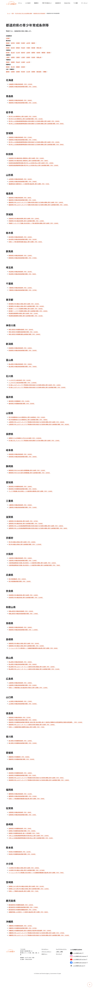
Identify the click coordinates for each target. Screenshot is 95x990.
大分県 (28, 72)
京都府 (18, 57)
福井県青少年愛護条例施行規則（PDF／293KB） (22, 403)
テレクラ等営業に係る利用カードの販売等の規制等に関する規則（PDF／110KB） (31, 491)
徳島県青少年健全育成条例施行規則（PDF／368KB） (23, 720)
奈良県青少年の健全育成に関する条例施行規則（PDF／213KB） (26, 597)
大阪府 (23, 57)
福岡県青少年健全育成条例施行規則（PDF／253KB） (23, 796)
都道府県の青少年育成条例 (39, 13)
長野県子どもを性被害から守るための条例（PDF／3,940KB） (25, 438)
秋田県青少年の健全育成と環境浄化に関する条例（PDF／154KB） (27, 158)
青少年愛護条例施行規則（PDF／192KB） (20, 581)
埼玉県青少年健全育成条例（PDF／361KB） (21, 271)
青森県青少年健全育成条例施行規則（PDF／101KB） (23, 103)
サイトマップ (59, 954)
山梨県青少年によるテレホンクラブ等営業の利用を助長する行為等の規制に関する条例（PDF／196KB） (37, 422)
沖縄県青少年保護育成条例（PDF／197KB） (21, 926)
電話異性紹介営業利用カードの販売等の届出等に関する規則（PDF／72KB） (29, 184)
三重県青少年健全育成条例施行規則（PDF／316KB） (23, 507)
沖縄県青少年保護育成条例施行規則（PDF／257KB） (23, 928)
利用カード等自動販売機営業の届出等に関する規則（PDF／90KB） (27, 798)
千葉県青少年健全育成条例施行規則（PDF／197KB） (23, 290)
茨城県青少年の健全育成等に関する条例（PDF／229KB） (24, 218)
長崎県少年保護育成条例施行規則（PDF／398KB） (22, 831)
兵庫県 (28, 57)
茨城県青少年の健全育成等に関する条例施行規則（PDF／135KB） (27, 221)
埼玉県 (23, 48)
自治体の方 (58, 3)
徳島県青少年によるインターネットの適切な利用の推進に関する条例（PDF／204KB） (32, 724)
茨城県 (8, 48)
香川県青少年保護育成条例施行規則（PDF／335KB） (23, 743)
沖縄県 (44, 72)
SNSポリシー (44, 954)
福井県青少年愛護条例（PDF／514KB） (19, 401)
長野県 (33, 52)
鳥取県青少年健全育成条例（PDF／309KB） (21, 627)
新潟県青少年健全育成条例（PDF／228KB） (21, 348)
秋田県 (23, 43)
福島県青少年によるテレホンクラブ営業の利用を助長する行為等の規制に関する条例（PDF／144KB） (36, 202)
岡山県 (18, 62)
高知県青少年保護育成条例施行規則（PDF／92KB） (23, 775)
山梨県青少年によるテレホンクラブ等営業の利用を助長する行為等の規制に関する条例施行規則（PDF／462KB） (39, 424)
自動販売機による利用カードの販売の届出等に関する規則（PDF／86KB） (29, 912)
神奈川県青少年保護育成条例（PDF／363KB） (21, 329)
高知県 (23, 67)
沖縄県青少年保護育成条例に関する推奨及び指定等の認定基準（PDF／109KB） (30, 930)
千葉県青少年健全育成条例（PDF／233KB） (21, 288)
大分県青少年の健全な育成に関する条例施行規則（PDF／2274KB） (27, 870)
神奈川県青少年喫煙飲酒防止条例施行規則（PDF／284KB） (25, 334)
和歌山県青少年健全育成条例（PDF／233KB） (21, 611)
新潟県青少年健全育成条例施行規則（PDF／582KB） (23, 350)
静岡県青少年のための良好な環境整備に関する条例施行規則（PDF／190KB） (30, 473)
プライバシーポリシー (46, 951)
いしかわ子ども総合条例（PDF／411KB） (20, 380)
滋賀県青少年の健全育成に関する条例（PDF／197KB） (24, 521)
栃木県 (13, 48)
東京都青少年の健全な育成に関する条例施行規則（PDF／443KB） (27, 306)
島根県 (13, 62)
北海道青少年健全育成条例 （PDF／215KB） (21, 84)
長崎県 (18, 72)
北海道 (8, 38)
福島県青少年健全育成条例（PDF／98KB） (20, 197)
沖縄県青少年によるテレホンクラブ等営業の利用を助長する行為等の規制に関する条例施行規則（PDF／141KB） (39, 935)
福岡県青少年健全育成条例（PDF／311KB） (21, 794)
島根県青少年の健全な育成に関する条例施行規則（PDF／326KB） (27, 646)
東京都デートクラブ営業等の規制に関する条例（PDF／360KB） (26, 308)
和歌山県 (39, 57)
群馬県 (18, 48)
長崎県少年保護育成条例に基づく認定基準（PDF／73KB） (24, 833)
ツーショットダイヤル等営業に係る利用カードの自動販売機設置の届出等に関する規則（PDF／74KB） (36, 872)
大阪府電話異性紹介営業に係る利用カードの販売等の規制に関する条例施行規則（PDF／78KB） (35, 565)
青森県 (8, 43)
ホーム (20, 3)
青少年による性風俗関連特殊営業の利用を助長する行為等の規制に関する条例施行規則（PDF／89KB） (36, 144)
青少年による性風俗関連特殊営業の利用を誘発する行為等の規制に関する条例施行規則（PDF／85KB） (36, 123)
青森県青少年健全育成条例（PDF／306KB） (21, 100)
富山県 (13, 52)
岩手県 (13, 43)
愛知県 (48, 52)
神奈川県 (39, 48)
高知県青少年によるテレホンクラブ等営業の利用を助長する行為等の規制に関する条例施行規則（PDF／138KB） (39, 780)
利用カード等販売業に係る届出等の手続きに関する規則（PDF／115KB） (28, 687)
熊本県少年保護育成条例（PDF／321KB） (20, 852)
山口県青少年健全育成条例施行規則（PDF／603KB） (23, 704)
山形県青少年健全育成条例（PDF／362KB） (21, 179)
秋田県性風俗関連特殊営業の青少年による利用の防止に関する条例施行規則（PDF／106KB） (34, 165)
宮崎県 (33, 72)
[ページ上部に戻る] (89, 984)
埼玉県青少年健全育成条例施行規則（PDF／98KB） (23, 274)
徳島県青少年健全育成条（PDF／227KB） (20, 717)
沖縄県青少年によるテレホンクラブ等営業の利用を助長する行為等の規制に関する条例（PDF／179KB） (37, 933)
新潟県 (8, 52)
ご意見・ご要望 (59, 951)
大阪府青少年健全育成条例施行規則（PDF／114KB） (23, 560)
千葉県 (28, 48)
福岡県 (8, 72)
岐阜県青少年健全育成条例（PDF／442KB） (21, 454)
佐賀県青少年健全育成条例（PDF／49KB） (20, 812)
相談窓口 (36, 3)
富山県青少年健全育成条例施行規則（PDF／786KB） (23, 366)
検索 (76, 3)
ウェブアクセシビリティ (61, 949)
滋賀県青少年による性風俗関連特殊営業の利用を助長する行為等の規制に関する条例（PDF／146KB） (36, 526)
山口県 (28, 62)
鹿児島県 (39, 72)
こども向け (28, 3)
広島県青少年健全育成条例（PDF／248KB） (21, 683)
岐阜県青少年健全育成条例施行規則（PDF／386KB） (23, 456)
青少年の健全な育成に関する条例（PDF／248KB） (22, 542)
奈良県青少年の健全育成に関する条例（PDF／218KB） (24, 595)
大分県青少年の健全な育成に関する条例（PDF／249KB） (24, 868)
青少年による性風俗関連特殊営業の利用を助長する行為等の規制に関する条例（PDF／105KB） (34, 142)
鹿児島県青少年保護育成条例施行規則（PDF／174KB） (24, 907)
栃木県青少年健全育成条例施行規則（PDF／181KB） (23, 239)
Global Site (67, 3)
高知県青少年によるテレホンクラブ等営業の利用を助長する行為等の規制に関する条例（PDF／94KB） (36, 778)
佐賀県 (13, 72)
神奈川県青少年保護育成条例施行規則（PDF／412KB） (24, 332)
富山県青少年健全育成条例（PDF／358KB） (21, 364)
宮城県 (18, 43)
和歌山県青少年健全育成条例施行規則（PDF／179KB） (24, 613)
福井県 (23, 52)
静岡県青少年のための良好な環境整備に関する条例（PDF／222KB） (27, 470)
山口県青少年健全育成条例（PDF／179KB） (21, 701)
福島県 (33, 43)
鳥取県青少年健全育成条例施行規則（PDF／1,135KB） (23, 630)
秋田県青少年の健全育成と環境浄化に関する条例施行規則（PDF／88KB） (29, 160)
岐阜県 (38, 52)
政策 (13, 13)
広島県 (23, 62)
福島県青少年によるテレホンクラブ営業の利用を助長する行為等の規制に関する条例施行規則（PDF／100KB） (39, 205)
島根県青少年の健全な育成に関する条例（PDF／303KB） (24, 643)
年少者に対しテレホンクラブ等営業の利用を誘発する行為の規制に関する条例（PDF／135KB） (34, 440)
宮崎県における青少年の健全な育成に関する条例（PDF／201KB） (27, 886)
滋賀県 (13, 57)
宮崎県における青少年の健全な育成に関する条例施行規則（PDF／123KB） (29, 889)
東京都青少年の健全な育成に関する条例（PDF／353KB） (24, 304)
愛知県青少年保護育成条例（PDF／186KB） (21, 486)
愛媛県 (18, 67)
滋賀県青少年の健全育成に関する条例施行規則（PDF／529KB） (26, 523)
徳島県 (8, 67)
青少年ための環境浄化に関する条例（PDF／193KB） (23, 116)
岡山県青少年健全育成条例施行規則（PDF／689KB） (23, 664)
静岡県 (43, 52)
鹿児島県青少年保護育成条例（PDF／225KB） (21, 905)
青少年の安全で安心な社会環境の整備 (23, 13)
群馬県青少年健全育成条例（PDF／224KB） (21, 255)
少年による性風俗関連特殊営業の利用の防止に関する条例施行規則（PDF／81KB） (31, 838)
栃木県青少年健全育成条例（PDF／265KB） (21, 237)
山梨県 (28, 52)
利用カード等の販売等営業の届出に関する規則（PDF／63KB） (26, 242)
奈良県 (33, 57)
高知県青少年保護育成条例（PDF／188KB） (21, 773)
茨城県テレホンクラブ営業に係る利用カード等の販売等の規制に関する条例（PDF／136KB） (34, 223)
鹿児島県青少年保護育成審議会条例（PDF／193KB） (23, 909)
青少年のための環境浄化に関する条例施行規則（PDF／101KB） (26, 119)
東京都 (33, 48)
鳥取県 (8, 62)
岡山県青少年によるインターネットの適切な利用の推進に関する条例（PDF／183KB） (32, 667)
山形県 (28, 43)
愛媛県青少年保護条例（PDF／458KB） (19, 757)
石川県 (18, 52)
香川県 (13, 67)
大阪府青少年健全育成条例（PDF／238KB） (21, 558)
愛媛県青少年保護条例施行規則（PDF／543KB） (22, 759)
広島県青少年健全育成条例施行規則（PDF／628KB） (23, 685)
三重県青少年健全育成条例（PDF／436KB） (21, 505)
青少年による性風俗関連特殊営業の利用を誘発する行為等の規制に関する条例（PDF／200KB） (34, 121)
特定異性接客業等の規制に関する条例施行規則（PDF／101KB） (26, 316)
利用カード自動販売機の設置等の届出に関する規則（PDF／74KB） (27, 727)
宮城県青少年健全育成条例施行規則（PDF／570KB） (23, 140)
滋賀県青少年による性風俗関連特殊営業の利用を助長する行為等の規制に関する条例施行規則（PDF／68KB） (38, 528)
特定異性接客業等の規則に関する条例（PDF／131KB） (24, 313)
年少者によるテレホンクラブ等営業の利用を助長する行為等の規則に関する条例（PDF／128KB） (35, 385)
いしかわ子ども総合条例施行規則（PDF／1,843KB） (23, 382)
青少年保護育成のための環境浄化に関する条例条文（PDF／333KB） (27, 417)
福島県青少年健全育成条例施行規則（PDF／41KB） (23, 200)
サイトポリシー (45, 949)
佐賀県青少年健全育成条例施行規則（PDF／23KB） (23, 815)
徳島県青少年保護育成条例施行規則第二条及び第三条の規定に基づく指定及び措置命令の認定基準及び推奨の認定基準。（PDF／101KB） (46, 722)
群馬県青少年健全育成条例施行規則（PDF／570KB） (23, 258)
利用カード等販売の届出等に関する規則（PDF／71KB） (24, 891)
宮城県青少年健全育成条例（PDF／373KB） (21, 137)
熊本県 (23, 72)
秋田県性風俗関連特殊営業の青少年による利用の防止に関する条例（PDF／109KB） (31, 163)
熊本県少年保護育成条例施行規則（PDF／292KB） (22, 854)
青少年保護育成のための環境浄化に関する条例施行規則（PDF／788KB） (28, 419)
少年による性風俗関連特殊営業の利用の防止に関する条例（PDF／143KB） (29, 835)
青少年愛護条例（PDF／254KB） (18, 579)
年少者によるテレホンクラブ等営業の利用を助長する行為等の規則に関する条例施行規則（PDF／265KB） (37, 387)
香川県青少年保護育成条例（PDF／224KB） (21, 741)
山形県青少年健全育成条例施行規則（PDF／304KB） (23, 181)
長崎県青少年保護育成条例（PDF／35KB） (20, 828)
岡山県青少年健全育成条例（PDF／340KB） (21, 662)
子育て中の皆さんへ (47, 3)
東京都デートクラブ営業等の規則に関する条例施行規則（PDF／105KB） (28, 311)
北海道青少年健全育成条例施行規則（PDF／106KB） (23, 86)
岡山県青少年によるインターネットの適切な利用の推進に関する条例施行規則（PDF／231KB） (34, 669)
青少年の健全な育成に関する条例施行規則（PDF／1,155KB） (25, 544)
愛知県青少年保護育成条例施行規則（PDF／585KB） (23, 489)
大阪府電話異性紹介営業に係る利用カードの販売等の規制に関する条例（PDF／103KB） (33, 563)
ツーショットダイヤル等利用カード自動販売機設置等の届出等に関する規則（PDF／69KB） (33, 648)
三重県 (8, 57)
